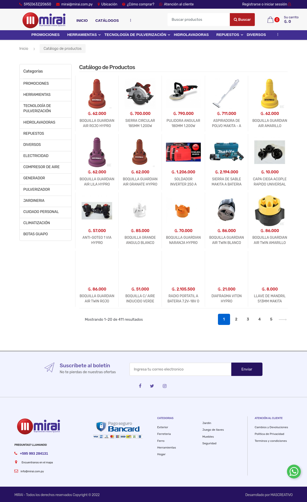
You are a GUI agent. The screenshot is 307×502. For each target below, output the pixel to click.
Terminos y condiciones (271, 441)
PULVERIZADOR (36, 189)
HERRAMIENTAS (82, 34)
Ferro (161, 441)
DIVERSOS (256, 34)
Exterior (162, 427)
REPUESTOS (227, 34)
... (129, 20)
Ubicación (108, 4)
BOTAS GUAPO (35, 234)
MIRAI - (20, 495)
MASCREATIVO (281, 495)
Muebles (208, 436)
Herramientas (166, 447)
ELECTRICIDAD (35, 156)
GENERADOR (34, 178)
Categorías (33, 71)
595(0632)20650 (35, 4)
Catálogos (107, 20)
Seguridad (209, 443)
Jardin (206, 423)
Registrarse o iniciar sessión (267, 4)
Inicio (82, 20)
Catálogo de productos (62, 48)
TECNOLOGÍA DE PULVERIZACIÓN (135, 34)
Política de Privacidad (269, 434)
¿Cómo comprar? (138, 4)
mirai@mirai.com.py (74, 4)
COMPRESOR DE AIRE (41, 167)
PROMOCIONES (45, 34)
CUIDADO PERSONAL (41, 212)
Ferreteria (164, 434)
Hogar (161, 454)
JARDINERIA (34, 200)
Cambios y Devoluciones (271, 427)
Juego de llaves (213, 429)
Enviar (246, 369)
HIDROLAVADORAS (191, 34)
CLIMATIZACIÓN (36, 223)
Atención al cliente (176, 4)
